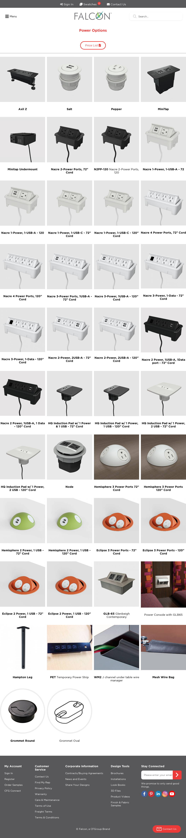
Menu (11, 16)
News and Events (75, 779)
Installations (118, 779)
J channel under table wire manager (116, 679)
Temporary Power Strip (69, 677)
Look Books (118, 784)
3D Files (116, 790)
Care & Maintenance (47, 800)
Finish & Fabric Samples (120, 804)
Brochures (117, 773)
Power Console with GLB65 (163, 614)
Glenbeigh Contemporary (116, 615)
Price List (93, 45)
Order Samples (13, 784)
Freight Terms (43, 811)
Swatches (90, 4)
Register (9, 779)
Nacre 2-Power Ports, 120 (116, 171)
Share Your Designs (77, 784)
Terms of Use (43, 805)
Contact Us (116, 4)
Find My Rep (42, 782)
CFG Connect (12, 790)
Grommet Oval (69, 740)
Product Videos (120, 796)
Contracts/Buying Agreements (84, 773)
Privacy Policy (43, 788)
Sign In (66, 4)
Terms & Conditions (47, 817)
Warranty (41, 794)
